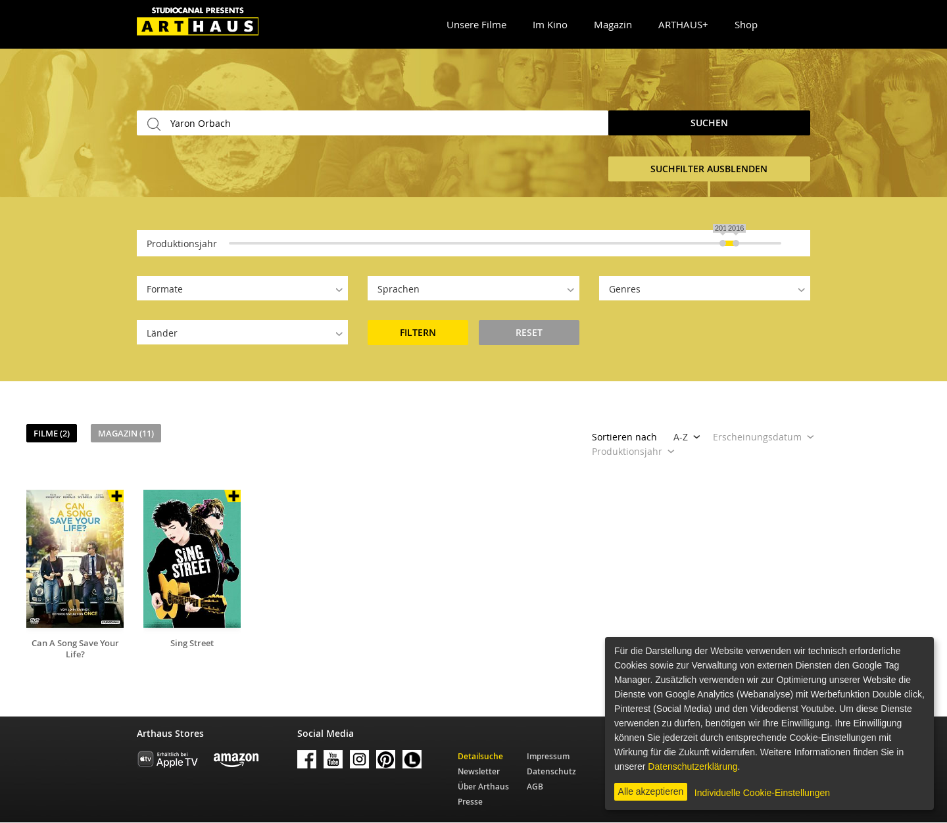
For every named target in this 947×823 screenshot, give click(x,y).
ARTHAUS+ (683, 24)
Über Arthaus (483, 786)
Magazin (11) (126, 433)
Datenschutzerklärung (692, 766)
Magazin (613, 24)
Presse (470, 802)
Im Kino (550, 24)
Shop (746, 24)
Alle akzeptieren (651, 791)
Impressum (548, 756)
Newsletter (479, 771)
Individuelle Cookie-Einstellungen (762, 793)
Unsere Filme (476, 24)
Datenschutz (551, 771)
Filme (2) (52, 433)
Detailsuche (480, 756)
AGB (535, 786)
